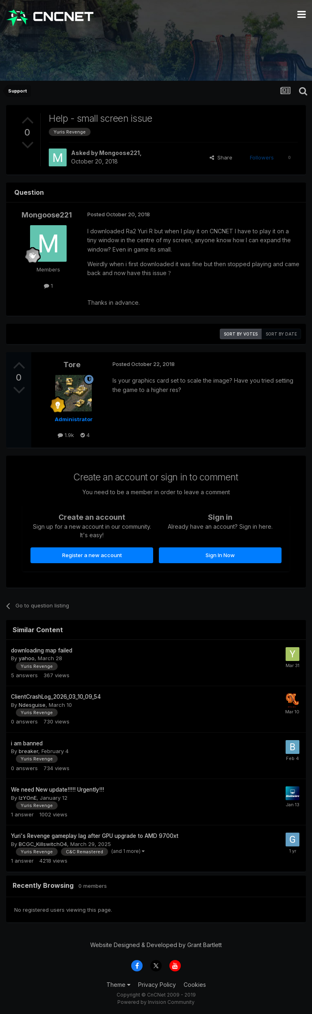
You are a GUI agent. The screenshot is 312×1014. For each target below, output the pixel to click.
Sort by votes (241, 334)
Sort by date (281, 334)
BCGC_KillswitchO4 (43, 844)
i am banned (27, 743)
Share (221, 157)
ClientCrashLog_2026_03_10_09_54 (56, 696)
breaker (28, 751)
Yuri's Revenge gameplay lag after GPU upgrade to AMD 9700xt (94, 836)
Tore (71, 364)
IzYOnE (28, 797)
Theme (118, 984)
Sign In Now (220, 555)
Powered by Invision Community (156, 1002)
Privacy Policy (157, 984)
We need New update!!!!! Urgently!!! (57, 789)
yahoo (27, 658)
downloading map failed (41, 650)
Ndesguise (32, 705)
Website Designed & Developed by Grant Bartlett (156, 944)
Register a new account (92, 555)
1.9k (66, 435)
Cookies (195, 984)
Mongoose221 (119, 152)
